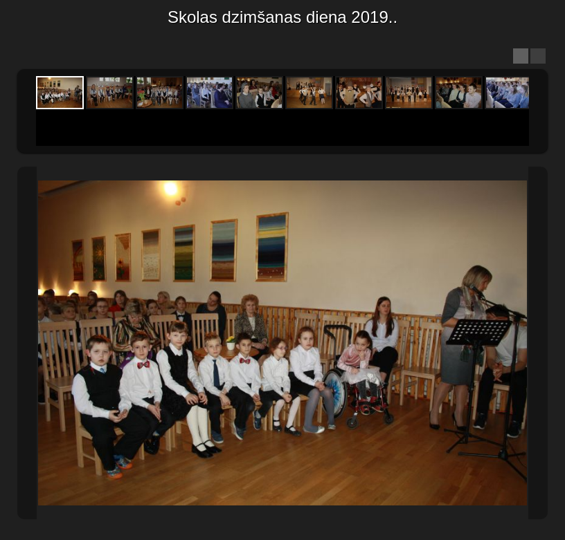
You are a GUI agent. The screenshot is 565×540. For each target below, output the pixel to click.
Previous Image (27, 343)
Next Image (538, 343)
